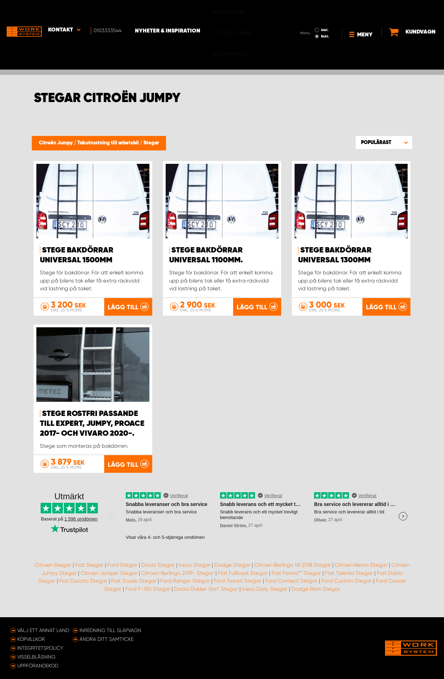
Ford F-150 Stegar (147, 594)
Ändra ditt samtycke (106, 639)
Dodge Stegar (232, 570)
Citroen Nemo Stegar (361, 570)
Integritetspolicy (40, 648)
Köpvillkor (31, 639)
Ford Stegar (122, 570)
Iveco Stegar (195, 570)
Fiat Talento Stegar (349, 579)
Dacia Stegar (158, 570)
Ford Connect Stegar (291, 586)
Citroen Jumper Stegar (109, 579)
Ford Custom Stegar (346, 586)
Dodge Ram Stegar (315, 594)
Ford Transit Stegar (237, 586)
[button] (384, 142)
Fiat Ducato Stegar (83, 586)
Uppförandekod (37, 665)
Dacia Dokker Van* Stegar (206, 594)
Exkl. (304, 16)
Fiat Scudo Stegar (133, 586)
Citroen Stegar (53, 570)
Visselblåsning (36, 657)
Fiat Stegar (89, 570)
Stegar (151, 143)
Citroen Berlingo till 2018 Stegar (292, 570)
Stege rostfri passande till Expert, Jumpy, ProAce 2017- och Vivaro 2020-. (92, 423)
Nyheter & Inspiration (169, 11)
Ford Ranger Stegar (185, 586)
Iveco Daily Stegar (265, 594)
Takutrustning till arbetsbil (108, 143)
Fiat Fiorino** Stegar (296, 579)
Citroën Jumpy (56, 143)
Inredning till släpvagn (110, 630)
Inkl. (304, 10)
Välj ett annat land (43, 630)
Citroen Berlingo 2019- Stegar (177, 579)
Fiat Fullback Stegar (243, 579)
